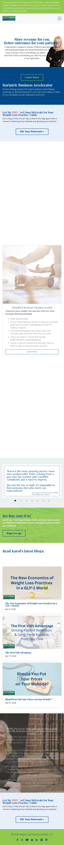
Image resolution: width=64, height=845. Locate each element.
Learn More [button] (32, 77)
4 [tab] (32, 500)
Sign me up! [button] (14, 533)
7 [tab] (49, 500)
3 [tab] (26, 500)
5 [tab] (37, 500)
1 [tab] (15, 500)
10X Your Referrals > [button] (32, 131)
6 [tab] (43, 500)
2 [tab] (21, 500)
